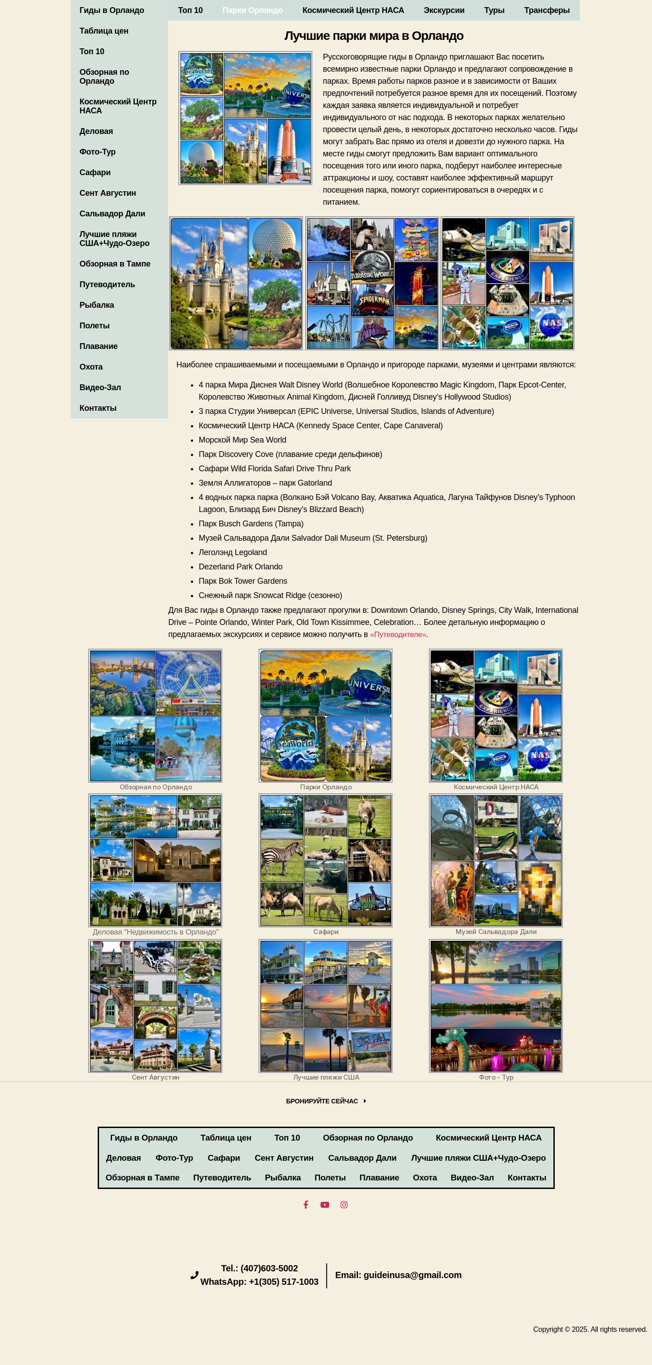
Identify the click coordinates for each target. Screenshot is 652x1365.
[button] (326, 1102)
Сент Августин (108, 193)
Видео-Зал (100, 387)
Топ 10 (92, 51)
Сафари (95, 172)
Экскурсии (444, 10)
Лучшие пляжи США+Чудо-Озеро (115, 239)
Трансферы (547, 10)
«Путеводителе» (400, 634)
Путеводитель (107, 284)
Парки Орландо (252, 10)
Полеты (95, 325)
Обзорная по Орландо (105, 77)
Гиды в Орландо (112, 10)
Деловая (96, 131)
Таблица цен (104, 30)
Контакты (98, 408)
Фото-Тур (98, 151)
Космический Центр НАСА (118, 106)
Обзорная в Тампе (115, 263)
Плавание (99, 346)
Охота (91, 366)
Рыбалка (97, 305)
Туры (494, 10)
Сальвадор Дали (113, 213)
